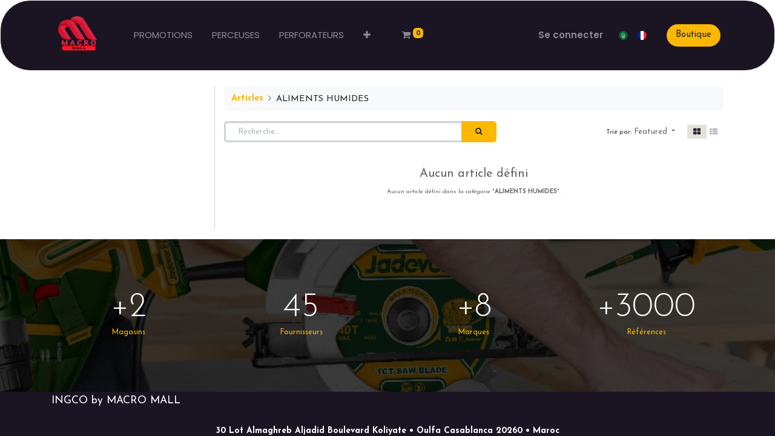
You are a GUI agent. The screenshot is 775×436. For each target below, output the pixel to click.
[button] (367, 35)
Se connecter (570, 34)
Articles (247, 98)
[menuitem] (163, 35)
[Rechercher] (478, 132)
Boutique (693, 34)
